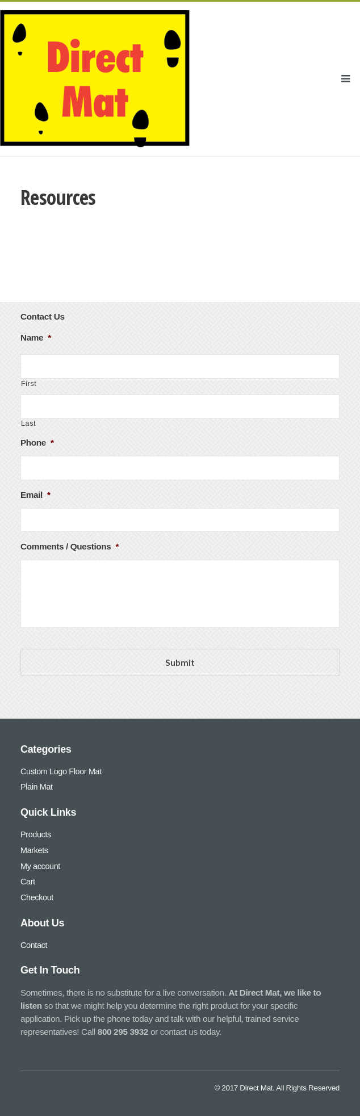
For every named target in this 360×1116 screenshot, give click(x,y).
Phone (37, 442)
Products (35, 834)
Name (35, 337)
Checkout (36, 897)
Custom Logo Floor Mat (61, 770)
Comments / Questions (69, 546)
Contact (33, 945)
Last (28, 423)
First (28, 384)
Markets (34, 850)
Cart (27, 881)
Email (35, 495)
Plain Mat (36, 786)
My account (40, 865)
